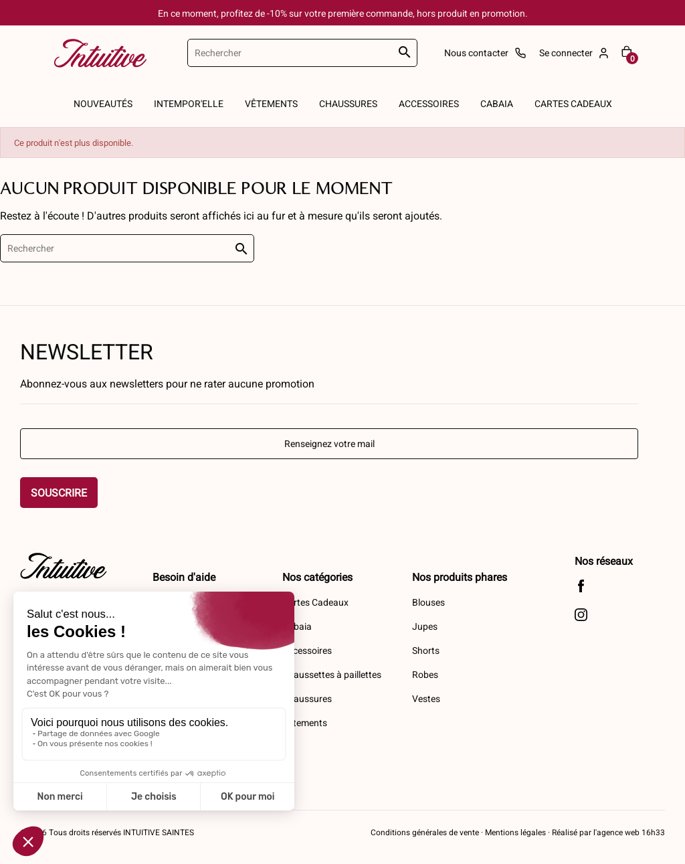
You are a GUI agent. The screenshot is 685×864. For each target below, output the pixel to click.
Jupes (424, 626)
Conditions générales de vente (425, 832)
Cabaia (297, 626)
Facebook (581, 586)
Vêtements (304, 722)
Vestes (426, 698)
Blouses (428, 602)
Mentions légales (515, 832)
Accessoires (307, 650)
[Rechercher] (302, 53)
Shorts (425, 650)
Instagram (581, 614)
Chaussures (307, 698)
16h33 (652, 832)
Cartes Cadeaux (315, 602)
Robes (425, 674)
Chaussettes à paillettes (331, 674)
